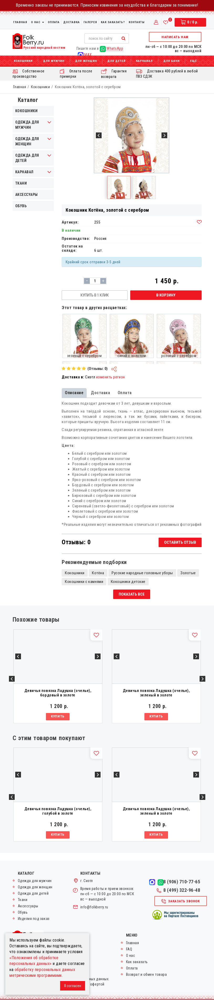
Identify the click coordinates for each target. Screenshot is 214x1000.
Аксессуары (26, 194)
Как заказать (137, 962)
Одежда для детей (33, 893)
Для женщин (86, 61)
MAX (85, 55)
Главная (20, 22)
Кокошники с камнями (84, 581)
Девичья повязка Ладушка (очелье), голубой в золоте (57, 811)
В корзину (165, 295)
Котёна (98, 573)
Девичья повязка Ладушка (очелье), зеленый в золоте (156, 692)
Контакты (137, 22)
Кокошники (23, 61)
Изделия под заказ (34, 919)
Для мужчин (53, 61)
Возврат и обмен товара (146, 974)
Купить (57, 716)
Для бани (171, 61)
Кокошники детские (128, 581)
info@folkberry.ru (94, 907)
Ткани (21, 183)
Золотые (188, 573)
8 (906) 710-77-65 (181, 881)
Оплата (54, 22)
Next (202, 679)
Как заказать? (113, 22)
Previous (12, 679)
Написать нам (174, 37)
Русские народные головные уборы (142, 573)
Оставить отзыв (180, 542)
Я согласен (72, 986)
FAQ (129, 949)
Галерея (90, 22)
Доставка (71, 22)
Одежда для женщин (35, 887)
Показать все (132, 594)
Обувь (21, 206)
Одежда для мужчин (35, 881)
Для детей (116, 61)
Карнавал (144, 61)
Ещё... (195, 61)
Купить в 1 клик (95, 295)
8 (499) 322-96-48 (178, 890)
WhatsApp (111, 48)
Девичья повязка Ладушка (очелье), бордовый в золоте (57, 692)
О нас (37, 22)
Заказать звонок (180, 901)
